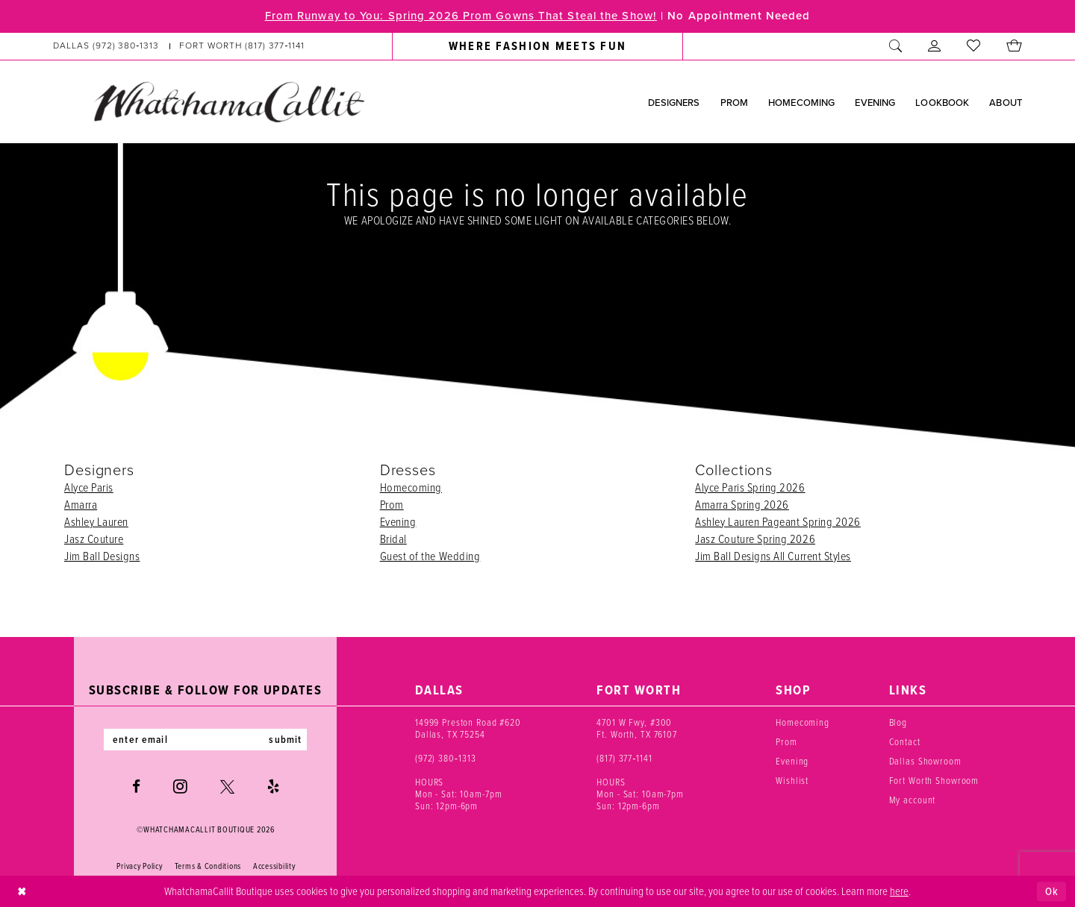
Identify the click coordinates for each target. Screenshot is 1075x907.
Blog (898, 722)
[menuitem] (179, 46)
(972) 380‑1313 (445, 758)
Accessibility (274, 867)
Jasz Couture (93, 538)
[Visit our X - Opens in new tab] (227, 786)
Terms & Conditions (208, 867)
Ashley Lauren (96, 521)
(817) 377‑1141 (624, 758)
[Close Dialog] (22, 892)
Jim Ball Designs (102, 555)
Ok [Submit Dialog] (1052, 891)
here (899, 890)
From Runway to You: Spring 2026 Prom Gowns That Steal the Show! (460, 16)
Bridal (393, 538)
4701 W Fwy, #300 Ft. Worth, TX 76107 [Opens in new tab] (636, 728)
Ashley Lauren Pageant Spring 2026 (778, 521)
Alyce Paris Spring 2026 (750, 487)
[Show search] (895, 46)
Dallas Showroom (925, 761)
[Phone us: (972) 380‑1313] (106, 46)
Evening (398, 521)
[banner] (228, 101)
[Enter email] (205, 740)
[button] (934, 46)
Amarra (80, 504)
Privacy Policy (139, 867)
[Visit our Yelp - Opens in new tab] (273, 786)
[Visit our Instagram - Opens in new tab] (180, 787)
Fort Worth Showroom (934, 780)
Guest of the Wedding (430, 555)
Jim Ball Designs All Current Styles (773, 555)
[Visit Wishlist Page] (974, 46)
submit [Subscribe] (285, 739)
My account (912, 799)
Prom (392, 504)
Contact (904, 741)
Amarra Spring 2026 (742, 504)
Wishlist (792, 780)
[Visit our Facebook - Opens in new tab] (136, 786)
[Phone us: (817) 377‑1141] (242, 46)
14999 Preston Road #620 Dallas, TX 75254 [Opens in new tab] (468, 728)
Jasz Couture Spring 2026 (755, 538)
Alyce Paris (88, 487)
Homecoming (411, 487)
